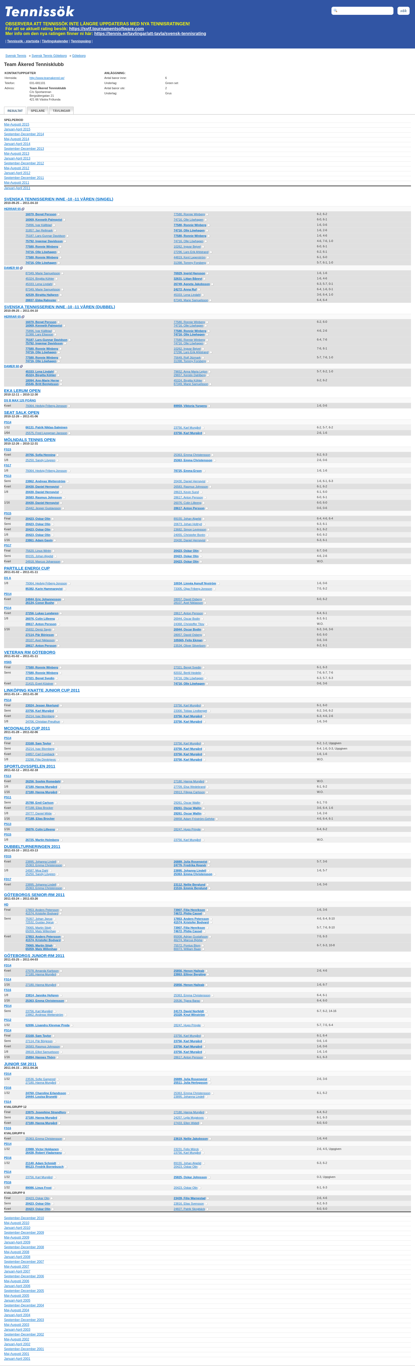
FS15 (7, 449)
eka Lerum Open (22, 390)
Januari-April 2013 (17, 158)
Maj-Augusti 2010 (16, 1223)
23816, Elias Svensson (189, 1203)
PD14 (8, 593)
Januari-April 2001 (17, 1359)
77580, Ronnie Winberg (189, 214)
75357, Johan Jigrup (39, 918)
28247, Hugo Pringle (187, 829)
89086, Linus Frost (39, 1187)
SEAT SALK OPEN (21, 412)
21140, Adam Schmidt (41, 1163)
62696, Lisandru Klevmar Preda (48, 1025)
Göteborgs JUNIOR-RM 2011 (34, 955)
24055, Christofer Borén (189, 534)
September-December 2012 (24, 163)
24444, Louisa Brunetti (41, 1096)
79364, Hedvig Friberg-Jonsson (46, 405)
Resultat (15, 110)
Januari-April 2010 (17, 1228)
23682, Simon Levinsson (190, 529)
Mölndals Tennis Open (30, 439)
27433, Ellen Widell (186, 1123)
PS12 (7, 1019)
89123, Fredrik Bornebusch (45, 1166)
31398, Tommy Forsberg (190, 262)
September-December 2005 (24, 1291)
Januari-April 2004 (17, 1315)
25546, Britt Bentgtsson (42, 384)
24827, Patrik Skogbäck (189, 1209)
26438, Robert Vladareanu (44, 1152)
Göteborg (79, 56)
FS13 (7, 776)
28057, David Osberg (188, 599)
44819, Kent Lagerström (190, 257)
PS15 (7, 513)
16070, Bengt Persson (41, 214)
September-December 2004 (24, 1305)
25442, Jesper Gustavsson (43, 508)
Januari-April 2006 (17, 1286)
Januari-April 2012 (17, 173)
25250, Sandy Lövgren (41, 460)
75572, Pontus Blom (187, 945)
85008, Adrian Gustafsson (191, 936)
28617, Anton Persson (188, 497)
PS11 (7, 797)
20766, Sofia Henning (41, 454)
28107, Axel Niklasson (188, 602)
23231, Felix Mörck (186, 1149)
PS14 (7, 422)
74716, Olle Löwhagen (188, 219)
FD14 (7, 965)
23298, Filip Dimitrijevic (41, 759)
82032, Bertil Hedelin (187, 672)
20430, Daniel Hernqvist (189, 481)
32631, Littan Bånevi (188, 278)
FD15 (7, 856)
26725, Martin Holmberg (42, 839)
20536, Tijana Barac (187, 1000)
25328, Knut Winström (189, 1014)
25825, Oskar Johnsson (190, 1177)
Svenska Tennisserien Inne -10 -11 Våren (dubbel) (59, 306)
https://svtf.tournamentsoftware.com (106, 28)
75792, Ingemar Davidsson (44, 241)
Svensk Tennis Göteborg (49, 56)
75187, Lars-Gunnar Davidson (45, 235)
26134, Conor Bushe (40, 602)
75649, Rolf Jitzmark (187, 357)
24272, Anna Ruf (185, 289)
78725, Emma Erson (188, 470)
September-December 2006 (24, 1276)
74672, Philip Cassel (188, 913)
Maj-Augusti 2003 (16, 1325)
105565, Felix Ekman (188, 640)
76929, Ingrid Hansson (189, 273)
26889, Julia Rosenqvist (190, 861)
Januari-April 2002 (17, 1344)
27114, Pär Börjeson (40, 634)
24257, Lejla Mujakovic (189, 1117)
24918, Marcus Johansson (43, 561)
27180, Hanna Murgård (189, 781)
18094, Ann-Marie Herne (42, 380)
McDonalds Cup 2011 (27, 728)
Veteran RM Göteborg (30, 652)
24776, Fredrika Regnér (190, 865)
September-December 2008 (24, 1247)
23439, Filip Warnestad (190, 1198)
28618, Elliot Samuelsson (42, 1051)
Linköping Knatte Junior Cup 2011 (42, 690)
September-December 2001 (24, 1349)
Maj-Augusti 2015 (16, 124)
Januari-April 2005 (17, 1300)
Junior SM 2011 (20, 1064)
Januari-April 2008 (17, 1257)
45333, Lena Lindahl (39, 284)
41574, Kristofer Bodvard (42, 913)
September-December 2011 (24, 178)
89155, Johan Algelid (187, 518)
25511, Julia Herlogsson (191, 1082)
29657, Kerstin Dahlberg (190, 375)
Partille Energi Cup (27, 568)
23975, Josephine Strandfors (46, 1112)
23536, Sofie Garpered (41, 1079)
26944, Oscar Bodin (187, 618)
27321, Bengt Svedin (187, 667)
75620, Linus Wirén (38, 550)
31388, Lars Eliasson (39, 334)
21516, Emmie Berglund (190, 888)
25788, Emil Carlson (40, 802)
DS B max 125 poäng (20, 400)
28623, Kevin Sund (186, 492)
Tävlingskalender (55, 41)
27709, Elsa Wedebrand (190, 786)
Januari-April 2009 (17, 1242)
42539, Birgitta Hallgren (42, 294)
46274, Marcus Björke (188, 940)
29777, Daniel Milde (39, 813)
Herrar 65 (12, 208)
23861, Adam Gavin (39, 540)
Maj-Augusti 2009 (16, 1237)
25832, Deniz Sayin (38, 629)
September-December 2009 (24, 1233)
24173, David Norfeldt (189, 1011)
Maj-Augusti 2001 (16, 1354)
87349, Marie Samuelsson (43, 273)
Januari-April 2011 (17, 188)
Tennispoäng (81, 41)
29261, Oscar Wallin (187, 802)
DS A (7, 578)
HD (6, 904)
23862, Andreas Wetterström (45, 481)
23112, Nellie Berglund (189, 884)
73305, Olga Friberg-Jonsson (193, 588)
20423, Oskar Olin (38, 518)
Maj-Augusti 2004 (16, 1310)
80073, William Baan (187, 949)
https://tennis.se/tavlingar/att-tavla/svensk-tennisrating (150, 33)
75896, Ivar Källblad (39, 225)
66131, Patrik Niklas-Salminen (46, 427)
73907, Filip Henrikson (189, 909)
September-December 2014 (24, 134)
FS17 (7, 465)
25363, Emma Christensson (192, 454)
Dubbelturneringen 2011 (32, 846)
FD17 (7, 879)
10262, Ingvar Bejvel (187, 246)
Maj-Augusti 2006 (16, 1281)
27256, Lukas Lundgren (42, 613)
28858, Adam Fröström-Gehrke (194, 818)
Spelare (38, 110)
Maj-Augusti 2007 (16, 1266)
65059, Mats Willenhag (41, 931)
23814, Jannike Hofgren (42, 995)
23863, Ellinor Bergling (190, 974)
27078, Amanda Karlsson (42, 970)
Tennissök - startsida (23, 41)
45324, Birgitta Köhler (40, 278)
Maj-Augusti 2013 (16, 153)
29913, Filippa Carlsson (189, 792)
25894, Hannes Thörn (41, 1057)
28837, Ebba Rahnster (41, 300)
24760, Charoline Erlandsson (46, 1093)
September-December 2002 (24, 1334)
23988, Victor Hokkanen (42, 1149)
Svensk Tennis (15, 56)
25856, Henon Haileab (189, 970)
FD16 (7, 1087)
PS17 (7, 545)
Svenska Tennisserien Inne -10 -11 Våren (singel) (58, 199)
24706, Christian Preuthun (43, 721)
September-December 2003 (24, 1320)
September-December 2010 (24, 1218)
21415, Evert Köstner (39, 683)
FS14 (7, 979)
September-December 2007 (24, 1262)
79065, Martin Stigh (38, 927)
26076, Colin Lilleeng (188, 502)
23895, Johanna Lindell (41, 861)
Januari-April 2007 (17, 1271)
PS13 (7, 475)
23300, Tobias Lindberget (190, 710)
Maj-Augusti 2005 (16, 1296)
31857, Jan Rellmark (39, 230)
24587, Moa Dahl (37, 870)
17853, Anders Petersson (42, 909)
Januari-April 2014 (17, 144)
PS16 (7, 1182)
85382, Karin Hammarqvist (44, 588)
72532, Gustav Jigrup (40, 922)
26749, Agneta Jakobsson (192, 284)
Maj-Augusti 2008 (16, 1252)
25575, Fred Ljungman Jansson (46, 433)
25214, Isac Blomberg (40, 716)
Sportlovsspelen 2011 (29, 766)
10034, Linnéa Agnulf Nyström (195, 583)
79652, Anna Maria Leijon (191, 371)
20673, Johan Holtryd (188, 524)
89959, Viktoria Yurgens (190, 405)
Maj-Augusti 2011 (16, 183)
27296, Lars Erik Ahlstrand (191, 252)
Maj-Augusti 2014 (16, 139)
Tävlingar (61, 110)
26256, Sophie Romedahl (43, 781)
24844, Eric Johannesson (43, 599)
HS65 (8, 662)
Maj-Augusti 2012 (16, 168)
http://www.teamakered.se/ (47, 77)
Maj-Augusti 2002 (16, 1339)
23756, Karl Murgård (187, 427)
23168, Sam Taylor (38, 743)
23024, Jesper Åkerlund (42, 705)
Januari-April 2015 (17, 129)
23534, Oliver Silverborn (190, 645)
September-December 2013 (24, 149)
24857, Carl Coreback (40, 754)
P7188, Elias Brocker (39, 807)
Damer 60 (11, 267)
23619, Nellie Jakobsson (191, 1138)
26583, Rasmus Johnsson (191, 486)
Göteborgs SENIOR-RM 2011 (34, 894)
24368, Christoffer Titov (189, 624)
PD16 (8, 1157)
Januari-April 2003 (17, 1330)
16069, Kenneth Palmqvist (44, 219)
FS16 (7, 989)
